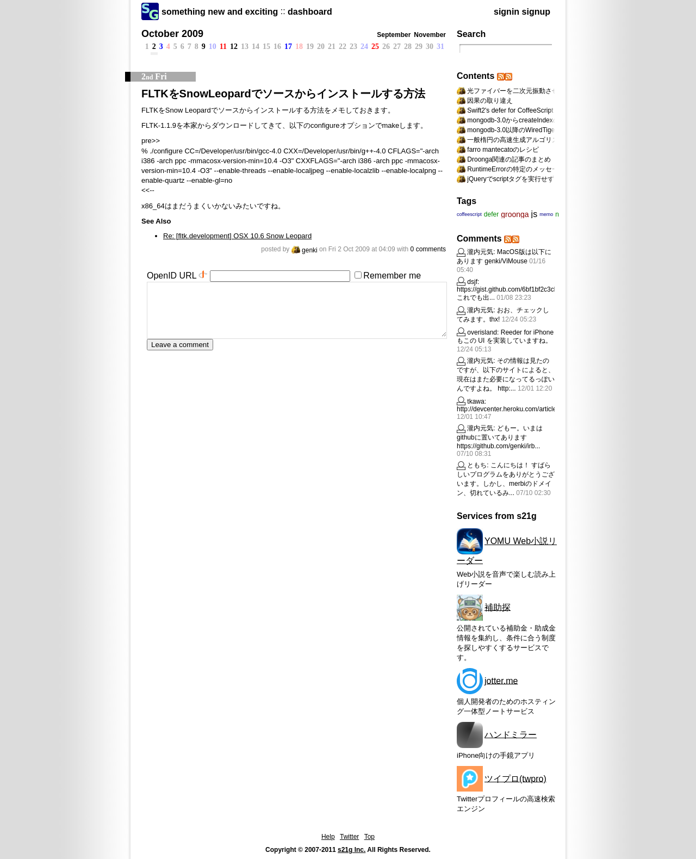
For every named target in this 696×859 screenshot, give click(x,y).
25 (375, 46)
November (430, 35)
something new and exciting (219, 11)
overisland (482, 332)
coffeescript (469, 214)
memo (546, 214)
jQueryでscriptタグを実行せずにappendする (531, 179)
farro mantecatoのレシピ (503, 149)
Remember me (392, 275)
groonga (515, 214)
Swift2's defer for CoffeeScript (510, 110)
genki (304, 250)
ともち (477, 465)
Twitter (349, 837)
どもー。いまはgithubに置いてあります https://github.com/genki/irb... (500, 437)
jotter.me (501, 680)
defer (491, 214)
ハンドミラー (510, 734)
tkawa (475, 401)
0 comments (428, 249)
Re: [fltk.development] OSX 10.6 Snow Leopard (237, 236)
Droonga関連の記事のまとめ (509, 159)
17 (288, 46)
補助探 (497, 606)
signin (506, 11)
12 (234, 46)
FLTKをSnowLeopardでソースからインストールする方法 (283, 94)
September (394, 35)
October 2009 (172, 33)
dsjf (472, 282)
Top (369, 837)
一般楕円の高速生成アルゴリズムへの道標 (529, 140)
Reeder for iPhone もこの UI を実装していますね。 (505, 336)
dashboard (310, 11)
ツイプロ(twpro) (515, 778)
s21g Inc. (351, 850)
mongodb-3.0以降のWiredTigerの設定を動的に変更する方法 (554, 130)
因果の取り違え (490, 100)
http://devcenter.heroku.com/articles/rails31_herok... (531, 409)
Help (328, 837)
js (534, 214)
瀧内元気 (480, 252)
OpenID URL (171, 275)
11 (223, 46)
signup (536, 11)
